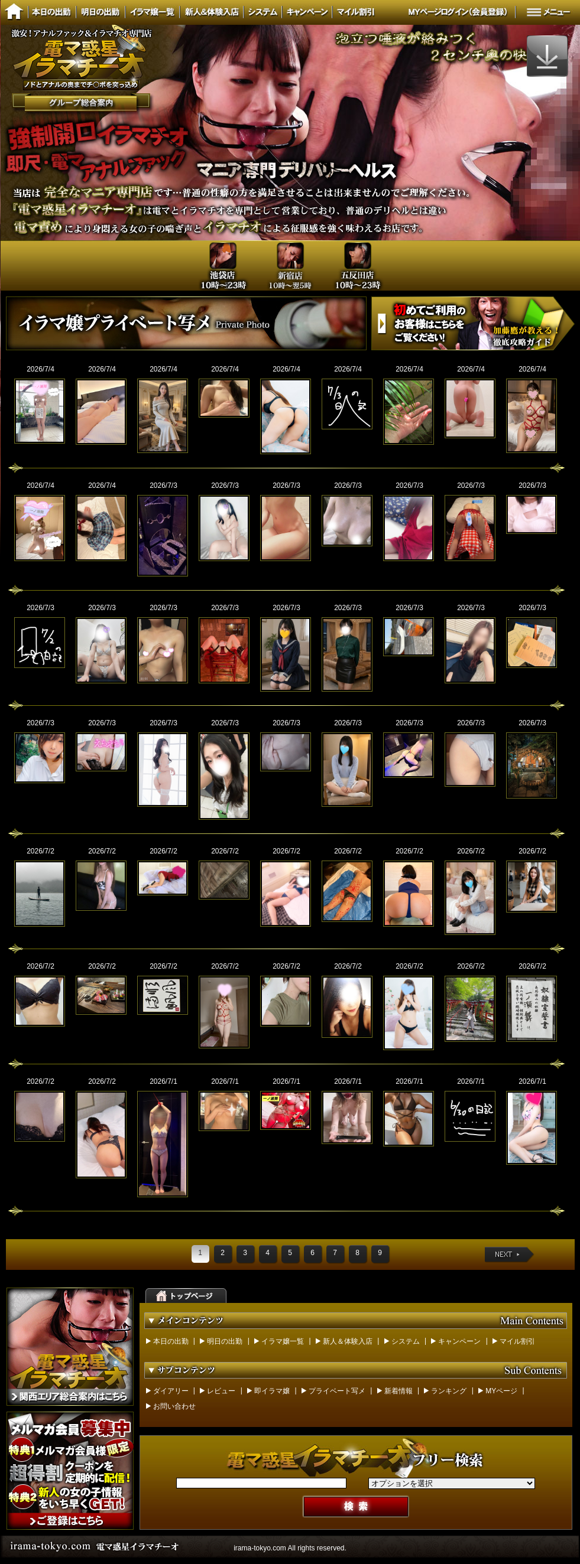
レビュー (221, 1391)
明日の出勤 (224, 1341)
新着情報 (398, 1391)
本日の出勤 (171, 1341)
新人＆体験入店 (347, 1341)
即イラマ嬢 (272, 1391)
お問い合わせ (174, 1406)
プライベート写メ (337, 1391)
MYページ (501, 1391)
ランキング (448, 1391)
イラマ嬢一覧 (282, 1341)
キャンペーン (459, 1341)
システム (405, 1341)
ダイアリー (171, 1391)
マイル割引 (517, 1341)
